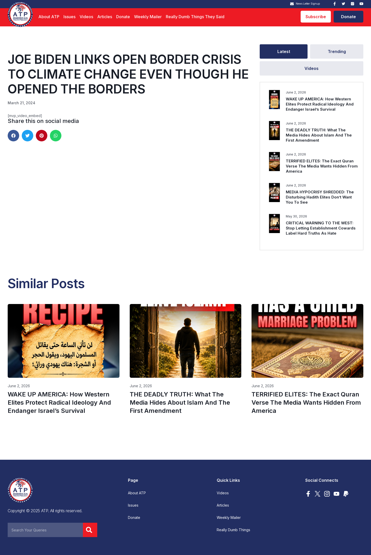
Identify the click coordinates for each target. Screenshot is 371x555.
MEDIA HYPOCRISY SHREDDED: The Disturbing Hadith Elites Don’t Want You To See (320, 197)
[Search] (90, 530)
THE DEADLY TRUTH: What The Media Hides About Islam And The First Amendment (319, 135)
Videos (86, 16)
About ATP (48, 16)
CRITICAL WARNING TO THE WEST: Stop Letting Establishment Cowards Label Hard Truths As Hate (321, 228)
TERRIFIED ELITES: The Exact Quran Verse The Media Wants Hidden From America (322, 166)
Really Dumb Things (233, 530)
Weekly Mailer (148, 16)
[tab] (284, 51)
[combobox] (45, 530)
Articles (104, 16)
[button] (13, 135)
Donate (123, 16)
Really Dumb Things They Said (195, 16)
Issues (69, 16)
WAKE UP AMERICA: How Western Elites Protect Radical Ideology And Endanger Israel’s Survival (320, 104)
